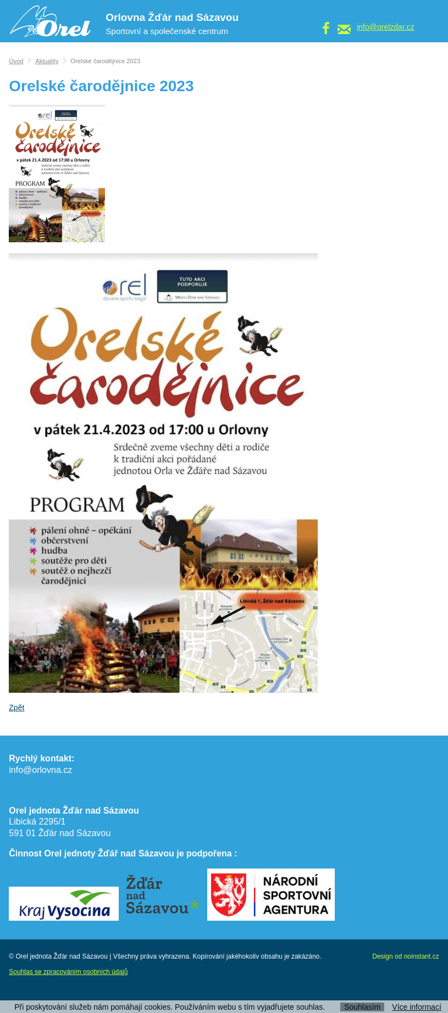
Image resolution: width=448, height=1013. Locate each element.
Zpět (16, 707)
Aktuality (46, 61)
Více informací (416, 1007)
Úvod (16, 61)
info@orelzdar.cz (385, 27)
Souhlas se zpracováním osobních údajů (68, 972)
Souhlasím (362, 1007)
